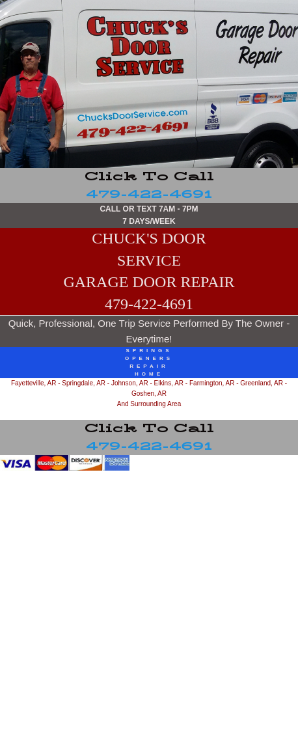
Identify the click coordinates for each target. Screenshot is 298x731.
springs (149, 350)
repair (149, 366)
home (149, 374)
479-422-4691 (149, 185)
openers (149, 358)
